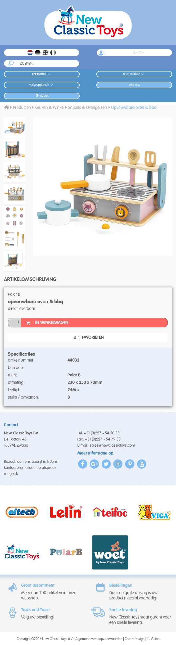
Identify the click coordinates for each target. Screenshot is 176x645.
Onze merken (134, 74)
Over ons (134, 85)
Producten (42, 74)
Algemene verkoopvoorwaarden (98, 639)
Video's (41, 95)
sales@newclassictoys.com (112, 445)
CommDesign (135, 639)
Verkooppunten (42, 85)
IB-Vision (153, 639)
